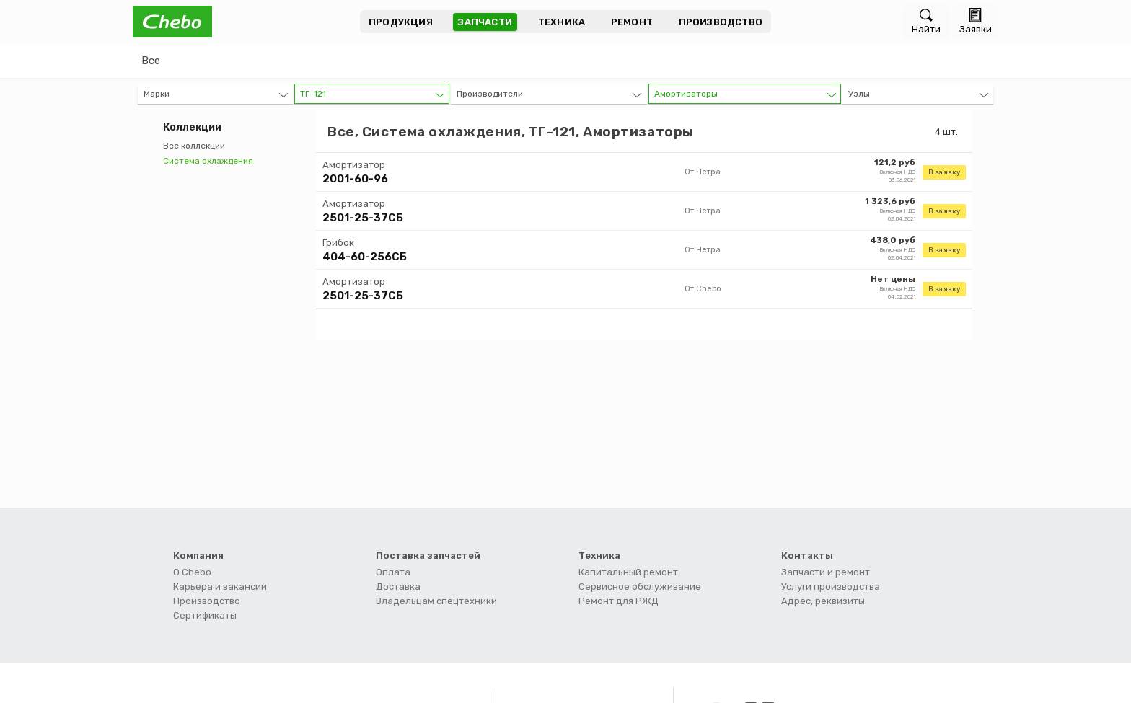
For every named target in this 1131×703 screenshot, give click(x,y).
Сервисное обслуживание (639, 586)
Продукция (401, 22)
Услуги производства (830, 586)
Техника (561, 22)
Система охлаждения (208, 161)
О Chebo (192, 572)
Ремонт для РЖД (618, 601)
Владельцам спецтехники (436, 601)
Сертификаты (205, 615)
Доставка (398, 586)
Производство (720, 22)
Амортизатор (353, 164)
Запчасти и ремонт (825, 572)
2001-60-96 (355, 178)
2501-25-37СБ (362, 217)
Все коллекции (194, 146)
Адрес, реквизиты (823, 601)
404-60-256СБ (364, 256)
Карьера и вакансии (220, 586)
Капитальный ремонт (628, 572)
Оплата (393, 572)
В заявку (944, 172)
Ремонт (632, 22)
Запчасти (485, 22)
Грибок (338, 242)
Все (150, 60)
